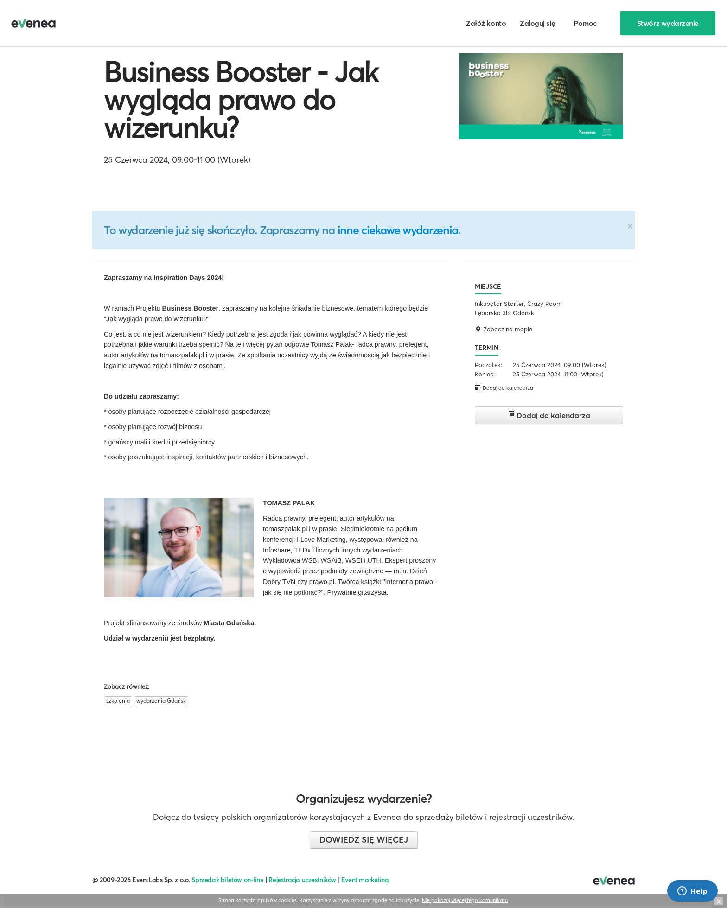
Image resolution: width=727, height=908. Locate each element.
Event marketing (365, 880)
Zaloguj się (537, 23)
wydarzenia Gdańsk (161, 700)
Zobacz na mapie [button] (503, 329)
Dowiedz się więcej (363, 839)
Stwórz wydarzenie (668, 23)
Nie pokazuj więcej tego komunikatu (465, 900)
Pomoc (585, 23)
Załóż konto (486, 23)
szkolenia (118, 700)
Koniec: (485, 374)
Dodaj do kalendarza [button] (504, 387)
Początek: (488, 364)
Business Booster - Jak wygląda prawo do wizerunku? (241, 100)
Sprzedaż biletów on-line (227, 880)
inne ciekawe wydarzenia (398, 230)
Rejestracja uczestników (302, 880)
